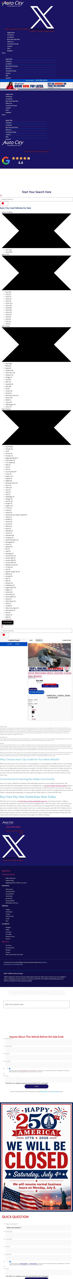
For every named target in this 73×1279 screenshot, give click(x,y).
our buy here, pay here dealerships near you (33, 796)
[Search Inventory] (36, 199)
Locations (9, 64)
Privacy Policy (23, 1065)
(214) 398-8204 (13, 821)
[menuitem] (38, 250)
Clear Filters (66, 640)
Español (10, 51)
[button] (29, 53)
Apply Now (9, 59)
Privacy (6, 959)
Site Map (20, 959)
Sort (31, 640)
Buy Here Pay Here (12, 66)
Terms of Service (54, 1086)
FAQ (7, 76)
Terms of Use (13, 959)
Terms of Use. (32, 1065)
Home (2, 625)
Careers (8, 73)
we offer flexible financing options (55, 780)
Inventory (9, 61)
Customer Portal (11, 71)
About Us (9, 68)
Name (6, 1070)
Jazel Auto (44, 957)
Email (7, 1263)
